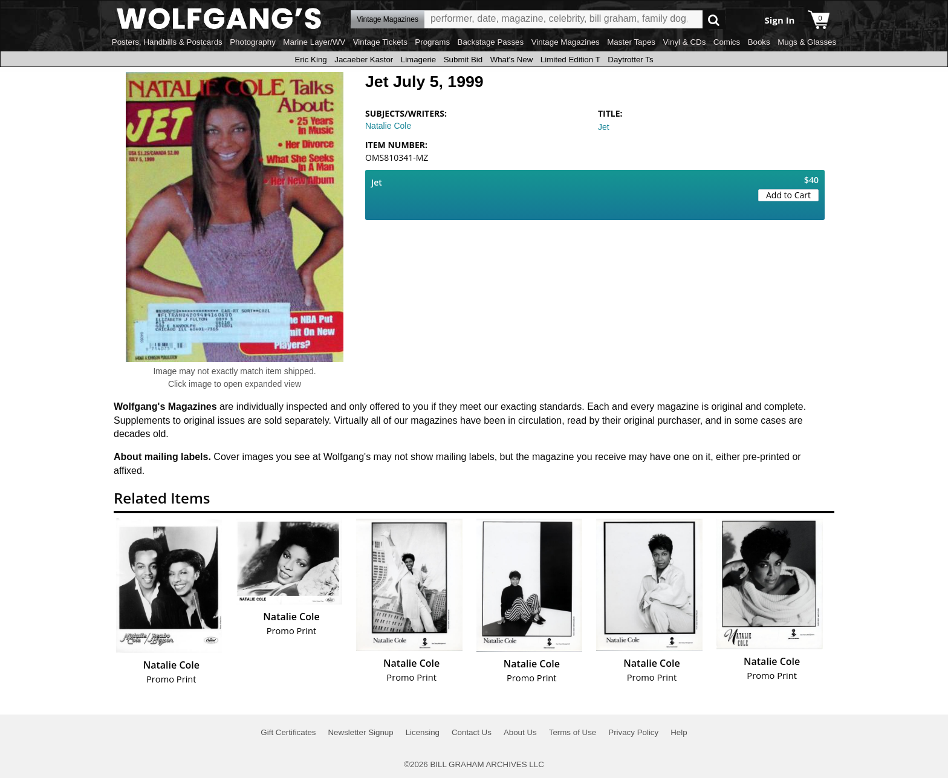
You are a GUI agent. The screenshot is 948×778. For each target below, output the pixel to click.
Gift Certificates (288, 732)
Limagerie (419, 59)
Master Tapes (631, 42)
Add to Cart (788, 195)
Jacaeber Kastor (363, 59)
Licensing (423, 732)
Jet (603, 127)
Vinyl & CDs (684, 42)
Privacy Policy (633, 732)
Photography (253, 42)
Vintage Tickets (380, 42)
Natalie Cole (388, 126)
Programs (432, 42)
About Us (520, 732)
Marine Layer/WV (314, 42)
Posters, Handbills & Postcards (167, 42)
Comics (726, 42)
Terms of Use (573, 732)
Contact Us (472, 732)
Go (714, 19)
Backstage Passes (491, 42)
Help (678, 732)
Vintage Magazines (565, 42)
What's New (511, 59)
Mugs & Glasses (807, 42)
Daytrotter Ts (630, 59)
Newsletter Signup (360, 732)
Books (759, 42)
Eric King (310, 59)
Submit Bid (463, 59)
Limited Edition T (570, 59)
